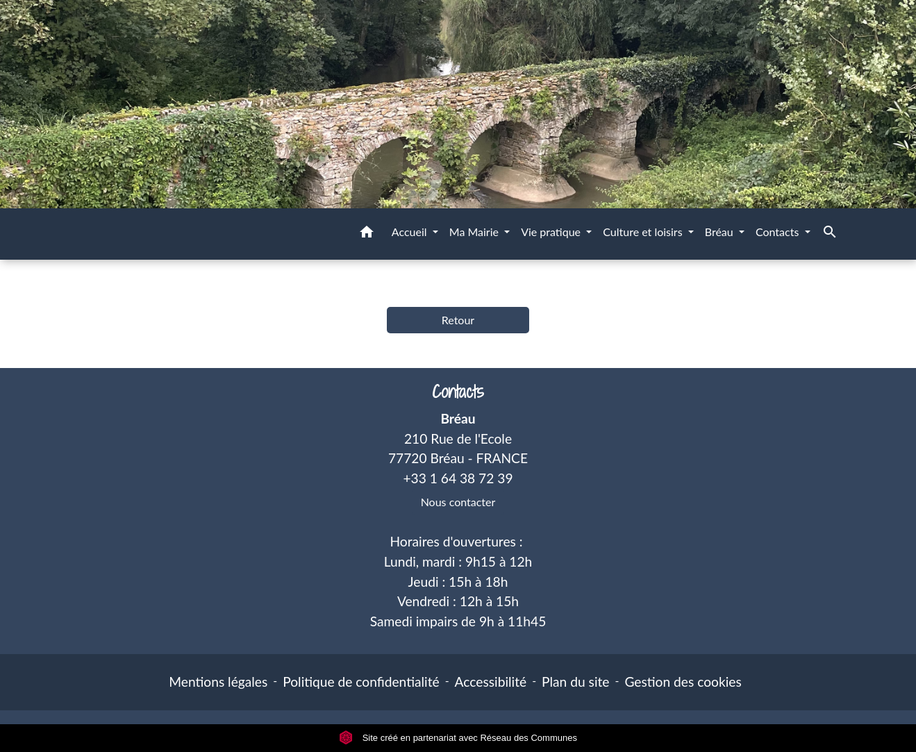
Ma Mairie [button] (475, 231)
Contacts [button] (779, 231)
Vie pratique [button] (552, 231)
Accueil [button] (411, 231)
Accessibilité (491, 682)
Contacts (458, 392)
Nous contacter (458, 501)
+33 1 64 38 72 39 (458, 478)
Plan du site (575, 682)
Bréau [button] (720, 231)
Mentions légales (218, 682)
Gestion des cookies (682, 682)
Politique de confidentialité (361, 682)
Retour (458, 319)
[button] (366, 234)
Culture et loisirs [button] (644, 231)
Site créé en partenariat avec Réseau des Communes (458, 738)
